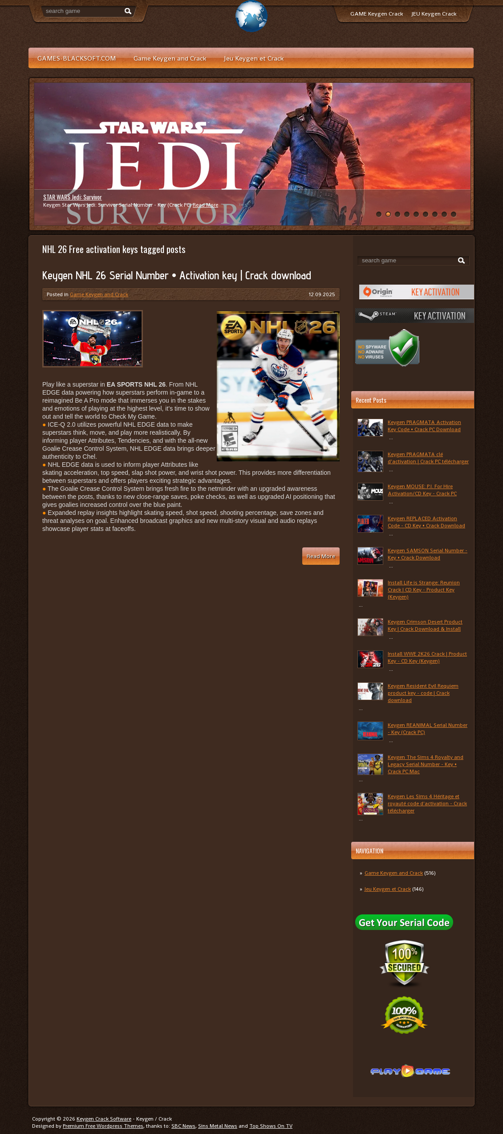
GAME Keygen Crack (376, 13)
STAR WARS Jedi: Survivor (72, 196)
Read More (205, 204)
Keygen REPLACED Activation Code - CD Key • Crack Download (426, 522)
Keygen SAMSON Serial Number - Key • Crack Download (427, 554)
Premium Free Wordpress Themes (103, 1126)
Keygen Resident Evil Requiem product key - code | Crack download (423, 693)
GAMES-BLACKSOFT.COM (76, 58)
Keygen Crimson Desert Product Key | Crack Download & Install (425, 625)
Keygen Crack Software (104, 1118)
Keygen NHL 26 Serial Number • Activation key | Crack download (176, 275)
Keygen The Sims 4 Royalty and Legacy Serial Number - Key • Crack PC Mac (425, 764)
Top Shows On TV (270, 1126)
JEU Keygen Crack (434, 13)
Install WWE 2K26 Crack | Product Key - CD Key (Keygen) (427, 657)
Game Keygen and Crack (170, 58)
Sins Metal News (217, 1126)
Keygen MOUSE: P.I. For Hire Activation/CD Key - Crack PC (422, 490)
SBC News (183, 1126)
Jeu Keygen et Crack (254, 58)
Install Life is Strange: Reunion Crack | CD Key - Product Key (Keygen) (424, 589)
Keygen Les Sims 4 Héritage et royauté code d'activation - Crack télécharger (427, 803)
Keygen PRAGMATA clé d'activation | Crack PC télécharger (428, 458)
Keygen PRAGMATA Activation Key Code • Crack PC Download (424, 426)
